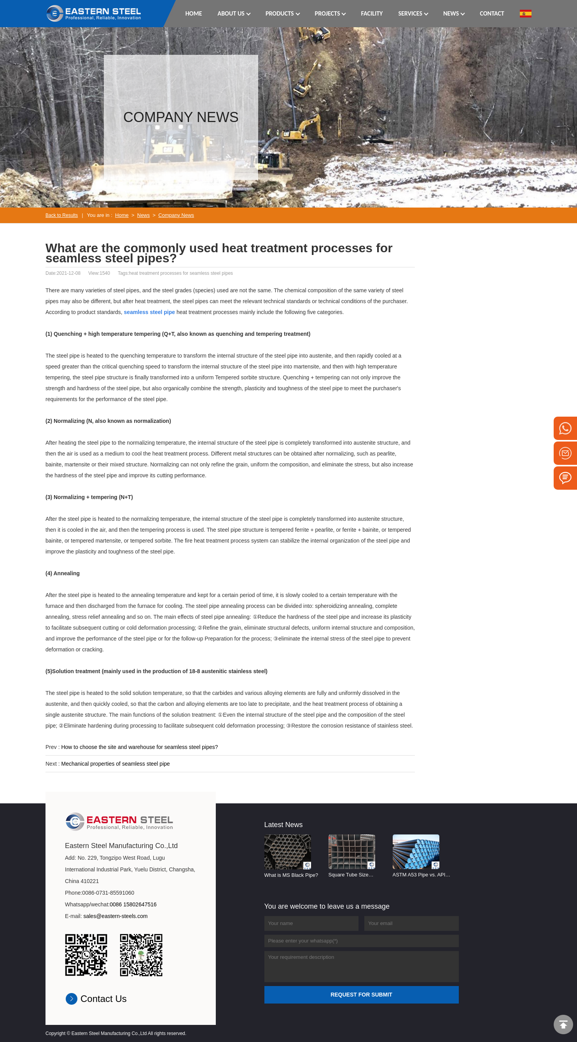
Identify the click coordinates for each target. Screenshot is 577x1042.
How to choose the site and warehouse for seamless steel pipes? (139, 747)
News (143, 215)
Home (122, 215)
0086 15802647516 (133, 904)
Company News (176, 215)
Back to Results (61, 215)
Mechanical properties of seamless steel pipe (115, 764)
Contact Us (103, 998)
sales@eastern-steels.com (115, 916)
